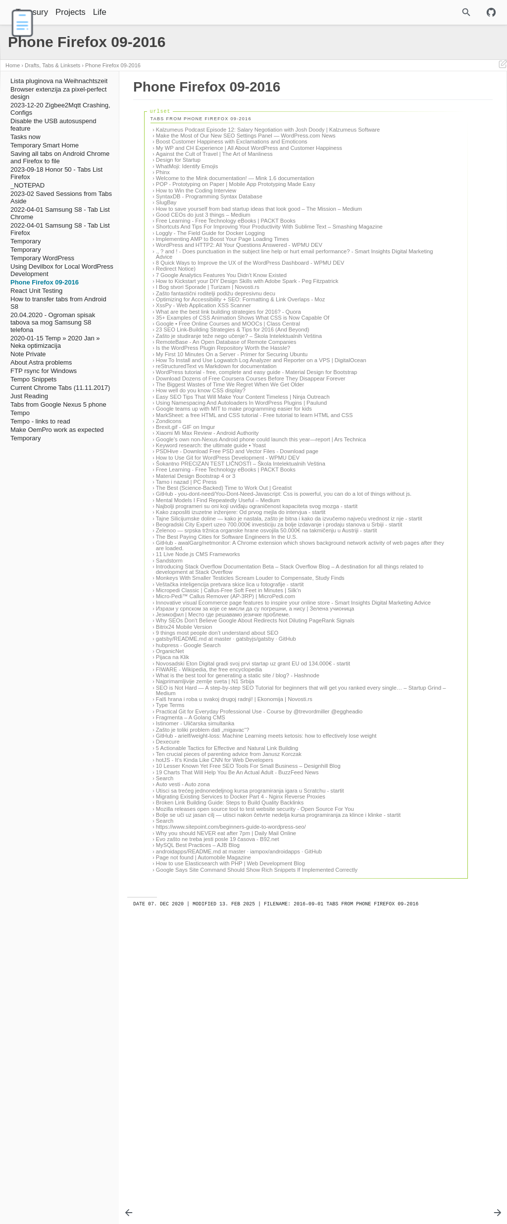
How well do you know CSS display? (201, 485)
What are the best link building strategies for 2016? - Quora (228, 373)
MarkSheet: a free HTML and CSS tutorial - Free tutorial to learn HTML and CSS (227, 528)
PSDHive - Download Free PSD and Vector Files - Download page (230, 575)
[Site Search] (440, 12)
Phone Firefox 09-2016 (113, 65)
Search (164, 1022)
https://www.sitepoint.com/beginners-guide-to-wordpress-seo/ (231, 1092)
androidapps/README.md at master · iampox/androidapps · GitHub (229, 1120)
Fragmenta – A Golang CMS (190, 944)
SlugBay (166, 230)
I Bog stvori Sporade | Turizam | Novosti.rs (207, 342)
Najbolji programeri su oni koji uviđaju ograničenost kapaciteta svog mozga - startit (232, 647)
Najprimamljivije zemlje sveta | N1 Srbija (205, 892)
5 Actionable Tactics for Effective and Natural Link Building (227, 980)
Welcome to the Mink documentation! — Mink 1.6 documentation (216, 197)
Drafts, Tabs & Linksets (52, 65)
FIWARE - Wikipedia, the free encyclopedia (209, 874)
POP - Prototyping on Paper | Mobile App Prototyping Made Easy (229, 209)
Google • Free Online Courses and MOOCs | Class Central (228, 390)
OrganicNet (170, 850)
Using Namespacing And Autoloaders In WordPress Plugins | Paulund (230, 505)
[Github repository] (491, 12)
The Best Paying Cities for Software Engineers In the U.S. (227, 703)
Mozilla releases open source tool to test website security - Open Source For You (227, 1066)
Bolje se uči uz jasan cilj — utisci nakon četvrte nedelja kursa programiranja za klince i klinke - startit (230, 1077)
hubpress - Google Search (188, 844)
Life (125, 12)
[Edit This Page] (502, 65)
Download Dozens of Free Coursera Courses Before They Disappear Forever (227, 469)
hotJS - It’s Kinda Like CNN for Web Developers (214, 992)
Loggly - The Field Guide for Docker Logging (210, 272)
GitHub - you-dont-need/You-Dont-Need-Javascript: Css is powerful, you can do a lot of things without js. (227, 629)
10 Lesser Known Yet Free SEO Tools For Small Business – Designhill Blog (229, 1001)
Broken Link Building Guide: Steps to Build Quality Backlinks (230, 1057)
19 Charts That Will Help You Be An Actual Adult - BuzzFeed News (230, 1013)
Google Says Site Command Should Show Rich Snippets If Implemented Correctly (228, 1143)
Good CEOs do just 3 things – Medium (203, 248)
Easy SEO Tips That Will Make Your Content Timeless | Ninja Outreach (230, 493)
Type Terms (170, 927)
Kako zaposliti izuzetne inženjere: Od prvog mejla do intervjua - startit (231, 658)
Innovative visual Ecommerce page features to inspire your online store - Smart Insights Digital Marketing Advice (228, 788)
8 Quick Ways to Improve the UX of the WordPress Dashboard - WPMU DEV (218, 310)
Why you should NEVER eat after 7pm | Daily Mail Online (226, 1099)
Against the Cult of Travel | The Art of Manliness (214, 170)
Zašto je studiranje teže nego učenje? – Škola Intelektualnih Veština (229, 410)
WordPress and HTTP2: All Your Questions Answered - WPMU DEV (223, 286)
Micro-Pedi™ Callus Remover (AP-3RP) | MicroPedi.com (225, 779)
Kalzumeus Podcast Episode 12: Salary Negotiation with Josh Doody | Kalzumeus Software (231, 132)
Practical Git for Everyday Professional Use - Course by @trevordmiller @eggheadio (224, 935)
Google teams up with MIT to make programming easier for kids (228, 516)
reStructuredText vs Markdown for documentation (216, 449)
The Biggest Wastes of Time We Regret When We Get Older (230, 478)
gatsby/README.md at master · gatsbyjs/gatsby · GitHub (226, 838)
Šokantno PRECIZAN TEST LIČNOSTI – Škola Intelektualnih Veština (230, 593)
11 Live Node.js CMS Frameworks (198, 726)
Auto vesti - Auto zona (183, 1028)
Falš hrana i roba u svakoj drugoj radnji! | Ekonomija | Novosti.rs (221, 918)
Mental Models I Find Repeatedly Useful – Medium (218, 638)
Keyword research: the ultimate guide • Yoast (211, 567)
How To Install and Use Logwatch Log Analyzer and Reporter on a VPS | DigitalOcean (230, 440)
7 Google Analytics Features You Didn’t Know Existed (221, 325)
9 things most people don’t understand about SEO (217, 832)
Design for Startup (178, 177)
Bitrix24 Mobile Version (184, 826)
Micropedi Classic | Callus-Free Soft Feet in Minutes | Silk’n (228, 773)
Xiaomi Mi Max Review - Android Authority (207, 549)
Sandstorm (169, 732)
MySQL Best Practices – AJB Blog (198, 1111)
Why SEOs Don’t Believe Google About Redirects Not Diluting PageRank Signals (231, 817)
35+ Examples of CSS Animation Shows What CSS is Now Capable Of (228, 381)
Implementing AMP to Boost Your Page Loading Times (222, 278)
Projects (96, 12)
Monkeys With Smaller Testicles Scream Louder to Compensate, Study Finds (217, 757)
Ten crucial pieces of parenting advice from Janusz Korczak (229, 986)
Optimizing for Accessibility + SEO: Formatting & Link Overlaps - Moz (221, 357)
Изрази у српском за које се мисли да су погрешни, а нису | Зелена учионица (230, 799)
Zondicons (169, 537)
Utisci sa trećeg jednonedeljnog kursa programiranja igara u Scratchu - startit (229, 1036)
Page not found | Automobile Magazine (203, 1128)
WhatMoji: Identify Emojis (187, 183)
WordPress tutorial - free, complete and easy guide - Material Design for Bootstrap (230, 458)
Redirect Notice (175, 319)
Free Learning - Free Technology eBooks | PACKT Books (226, 254)
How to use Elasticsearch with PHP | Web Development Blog (230, 1134)
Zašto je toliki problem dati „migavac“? (202, 956)
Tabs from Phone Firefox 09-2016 (399, 99)
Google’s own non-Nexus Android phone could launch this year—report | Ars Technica (227, 558)
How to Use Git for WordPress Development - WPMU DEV (228, 585)
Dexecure (168, 974)
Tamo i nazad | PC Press (186, 614)
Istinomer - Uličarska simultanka (195, 950)
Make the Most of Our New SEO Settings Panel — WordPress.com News (217, 143)
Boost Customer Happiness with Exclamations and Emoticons (231, 153)
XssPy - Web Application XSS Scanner (203, 366)
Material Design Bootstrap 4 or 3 (195, 609)
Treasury (57, 12)
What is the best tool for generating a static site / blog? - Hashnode (224, 883)
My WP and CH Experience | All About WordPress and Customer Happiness (222, 161)
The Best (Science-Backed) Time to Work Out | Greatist (224, 621)
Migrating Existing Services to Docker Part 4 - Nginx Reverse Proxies (230, 1048)
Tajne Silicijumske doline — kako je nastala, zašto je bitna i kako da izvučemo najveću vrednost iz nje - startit (228, 670)
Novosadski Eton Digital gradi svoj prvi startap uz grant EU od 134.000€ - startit (231, 865)
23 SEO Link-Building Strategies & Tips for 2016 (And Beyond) (221, 399)
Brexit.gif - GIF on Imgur (185, 543)
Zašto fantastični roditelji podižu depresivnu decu (215, 349)
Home (12, 65)
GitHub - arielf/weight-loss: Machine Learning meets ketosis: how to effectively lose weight (230, 965)
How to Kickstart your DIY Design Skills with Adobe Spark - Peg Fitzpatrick (228, 333)
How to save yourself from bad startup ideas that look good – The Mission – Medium (230, 239)
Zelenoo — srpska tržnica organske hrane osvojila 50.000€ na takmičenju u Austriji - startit (232, 694)
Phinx (163, 188)
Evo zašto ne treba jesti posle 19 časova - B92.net (217, 1105)
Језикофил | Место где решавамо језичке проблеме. (223, 808)
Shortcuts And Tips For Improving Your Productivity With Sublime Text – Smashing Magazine (224, 263)
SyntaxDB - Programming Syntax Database (209, 224)
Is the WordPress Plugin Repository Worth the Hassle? (223, 425)
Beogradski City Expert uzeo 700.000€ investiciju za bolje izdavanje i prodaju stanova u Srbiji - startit (226, 682)
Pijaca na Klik (172, 856)
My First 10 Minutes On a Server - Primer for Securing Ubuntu (232, 431)
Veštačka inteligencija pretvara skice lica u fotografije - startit (230, 767)
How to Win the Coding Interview (196, 218)
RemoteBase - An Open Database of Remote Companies (226, 420)
